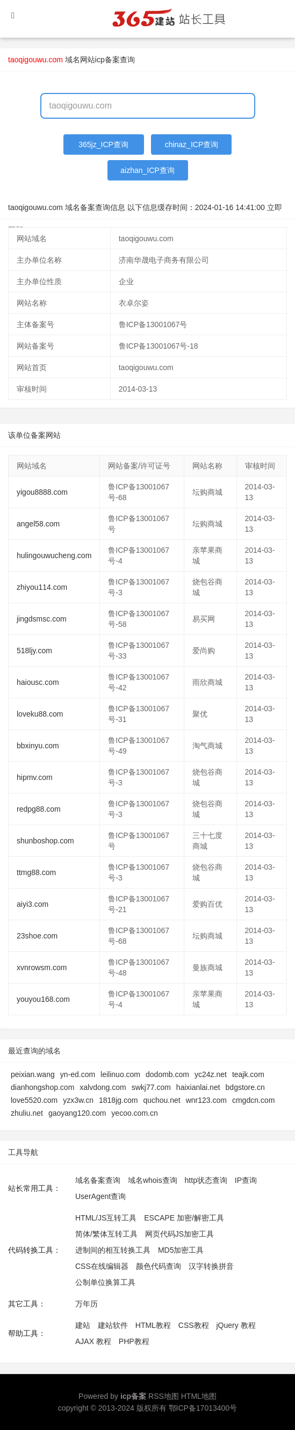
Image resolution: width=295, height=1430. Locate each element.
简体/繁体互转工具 (106, 1234)
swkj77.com (151, 1087)
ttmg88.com (36, 872)
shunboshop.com (45, 840)
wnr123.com (206, 1100)
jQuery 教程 (235, 1325)
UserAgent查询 (100, 1196)
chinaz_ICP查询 (192, 144)
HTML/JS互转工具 (105, 1218)
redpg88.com (39, 809)
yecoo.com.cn (134, 1113)
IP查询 (246, 1180)
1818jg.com (118, 1100)
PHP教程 (134, 1341)
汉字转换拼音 (211, 1266)
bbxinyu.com (38, 745)
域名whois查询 (152, 1180)
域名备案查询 (97, 1180)
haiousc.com (38, 682)
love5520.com (34, 1100)
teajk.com (248, 1074)
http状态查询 (206, 1180)
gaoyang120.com (77, 1113)
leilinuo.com (120, 1074)
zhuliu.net (27, 1113)
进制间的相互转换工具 (112, 1250)
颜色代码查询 (158, 1266)
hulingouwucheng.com (54, 555)
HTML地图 (199, 1396)
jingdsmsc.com (42, 619)
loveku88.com (40, 714)
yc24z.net (211, 1074)
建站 (82, 1325)
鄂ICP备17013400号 (203, 1408)
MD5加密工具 (181, 1250)
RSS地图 (163, 1396)
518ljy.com (34, 650)
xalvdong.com (103, 1087)
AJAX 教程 (93, 1341)
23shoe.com (37, 935)
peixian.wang (33, 1074)
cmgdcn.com (253, 1100)
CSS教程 (193, 1325)
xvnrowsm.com (42, 967)
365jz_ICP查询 (103, 144)
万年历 (86, 1303)
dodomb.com (167, 1074)
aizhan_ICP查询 (147, 170)
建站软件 (113, 1325)
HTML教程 (153, 1325)
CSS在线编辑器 (101, 1266)
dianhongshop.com (42, 1087)
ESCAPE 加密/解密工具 (184, 1218)
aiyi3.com (32, 904)
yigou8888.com (42, 492)
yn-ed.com (77, 1074)
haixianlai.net (198, 1087)
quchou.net (161, 1100)
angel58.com (38, 523)
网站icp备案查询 (107, 59)
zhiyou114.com (42, 587)
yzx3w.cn (78, 1100)
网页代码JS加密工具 (179, 1234)
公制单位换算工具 (105, 1282)
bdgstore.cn (245, 1087)
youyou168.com (43, 999)
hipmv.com (35, 777)
